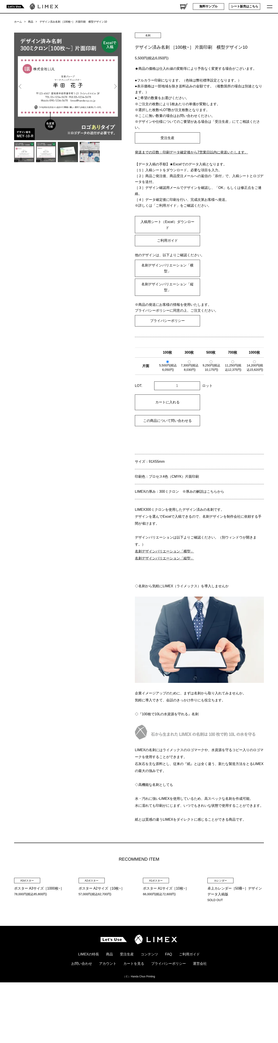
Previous (20, 86)
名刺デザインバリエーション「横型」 (167, 268)
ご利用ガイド (167, 240)
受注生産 (167, 138)
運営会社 (200, 1020)
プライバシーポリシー (167, 321)
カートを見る (133, 1020)
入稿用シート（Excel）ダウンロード (167, 225)
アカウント (107, 1020)
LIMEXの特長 (88, 1010)
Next (115, 86)
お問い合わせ (81, 1020)
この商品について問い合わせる (167, 421)
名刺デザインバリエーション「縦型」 (167, 287)
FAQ (168, 1010)
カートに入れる (167, 402)
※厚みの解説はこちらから (203, 491)
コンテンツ (149, 1010)
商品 (30, 21)
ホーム (18, 21)
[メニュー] (270, 6)
